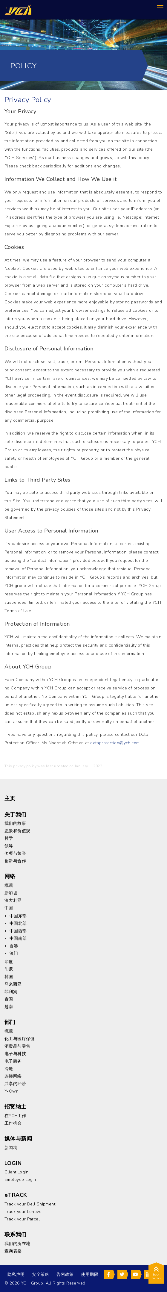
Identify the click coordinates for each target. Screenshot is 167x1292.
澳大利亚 (13, 900)
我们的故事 (15, 823)
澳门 (14, 953)
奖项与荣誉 (15, 853)
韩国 (8, 977)
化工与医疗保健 (19, 1039)
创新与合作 (15, 861)
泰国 (8, 999)
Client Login (16, 1172)
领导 (8, 846)
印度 (8, 962)
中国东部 (18, 916)
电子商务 (13, 1061)
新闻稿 (10, 1148)
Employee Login (20, 1179)
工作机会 (13, 1123)
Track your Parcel (22, 1219)
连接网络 (13, 1076)
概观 (8, 885)
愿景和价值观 (17, 831)
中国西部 (18, 931)
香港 (14, 946)
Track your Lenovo (23, 1211)
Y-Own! (12, 1091)
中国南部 (18, 938)
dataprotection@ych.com (115, 743)
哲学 (8, 838)
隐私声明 (16, 1274)
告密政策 (65, 1274)
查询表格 (13, 1251)
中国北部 (18, 923)
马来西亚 (13, 984)
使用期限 (89, 1274)
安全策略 (40, 1274)
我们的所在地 (17, 1243)
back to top (156, 1274)
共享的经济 (15, 1084)
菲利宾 (10, 992)
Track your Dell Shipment (29, 1204)
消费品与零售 (17, 1046)
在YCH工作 (15, 1116)
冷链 (8, 1069)
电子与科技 (15, 1054)
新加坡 (10, 893)
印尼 (8, 969)
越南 (8, 1007)
